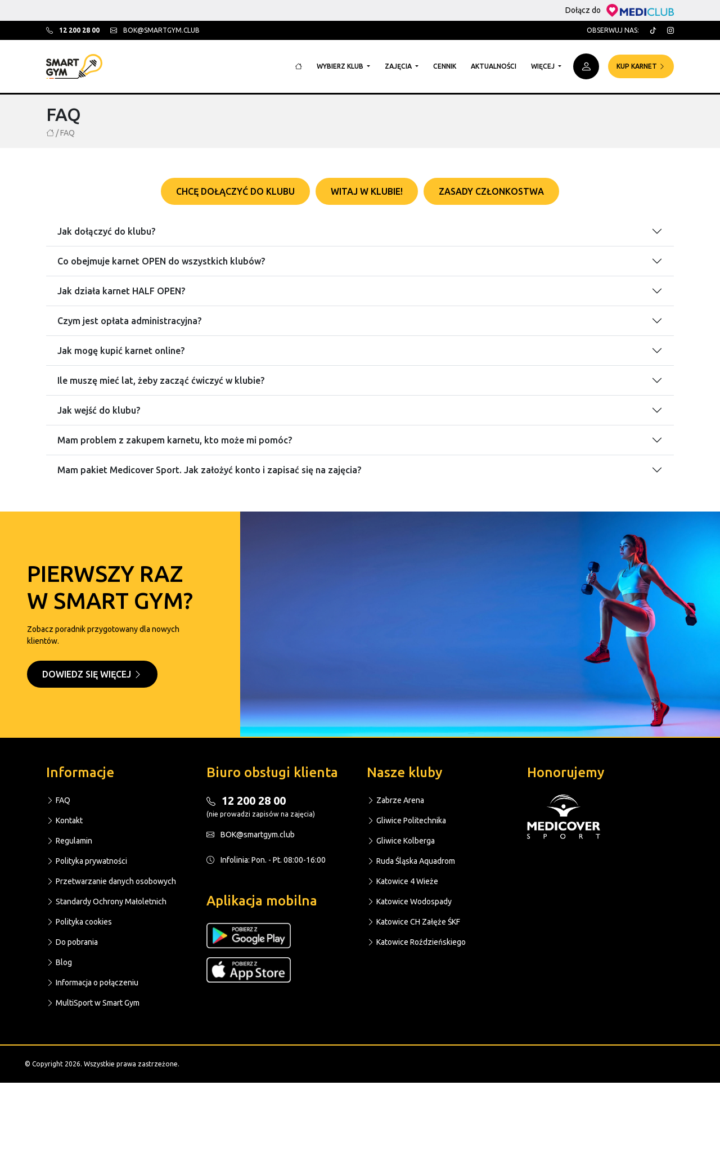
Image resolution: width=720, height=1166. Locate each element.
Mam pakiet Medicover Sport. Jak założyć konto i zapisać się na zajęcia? (209, 470)
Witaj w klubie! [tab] (367, 191)
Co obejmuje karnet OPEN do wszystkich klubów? (161, 261)
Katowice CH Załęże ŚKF (413, 921)
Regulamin (69, 840)
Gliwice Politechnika (406, 820)
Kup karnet (640, 66)
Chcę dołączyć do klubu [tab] (235, 191)
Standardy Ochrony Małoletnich (106, 901)
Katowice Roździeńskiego (416, 942)
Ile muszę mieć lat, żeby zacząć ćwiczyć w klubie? (160, 380)
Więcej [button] (543, 66)
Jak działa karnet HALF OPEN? (121, 291)
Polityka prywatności (86, 860)
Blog (59, 962)
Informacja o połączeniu (92, 982)
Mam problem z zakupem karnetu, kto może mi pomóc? (174, 440)
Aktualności (493, 66)
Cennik (444, 66)
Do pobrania (72, 942)
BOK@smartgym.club (250, 834)
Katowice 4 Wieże (402, 881)
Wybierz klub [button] (341, 66)
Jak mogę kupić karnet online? (120, 351)
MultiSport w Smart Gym (93, 1002)
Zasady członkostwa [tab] (491, 191)
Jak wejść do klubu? (98, 410)
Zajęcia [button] (399, 66)
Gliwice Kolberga (401, 840)
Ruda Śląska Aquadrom (411, 860)
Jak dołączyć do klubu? (106, 231)
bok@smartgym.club (155, 30)
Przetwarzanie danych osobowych (111, 881)
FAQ (58, 800)
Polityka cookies (79, 921)
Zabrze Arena (395, 800)
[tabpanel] (360, 344)
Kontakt (64, 820)
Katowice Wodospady (409, 901)
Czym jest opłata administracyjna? (129, 321)
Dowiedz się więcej (92, 674)
